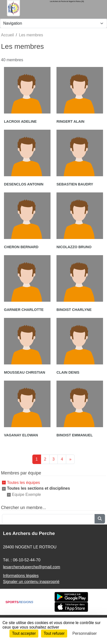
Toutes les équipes (23, 482)
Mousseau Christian (24, 372)
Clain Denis (67, 372)
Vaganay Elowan (21, 435)
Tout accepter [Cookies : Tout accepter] (24, 633)
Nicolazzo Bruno (74, 247)
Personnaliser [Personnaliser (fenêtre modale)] (84, 633)
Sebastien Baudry (74, 184)
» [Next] (70, 459)
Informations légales (21, 576)
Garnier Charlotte (24, 310)
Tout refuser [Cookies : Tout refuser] (54, 633)
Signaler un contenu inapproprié (31, 582)
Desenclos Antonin (23, 184)
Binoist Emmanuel (74, 435)
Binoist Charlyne (74, 310)
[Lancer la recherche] (100, 519)
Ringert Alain (70, 121)
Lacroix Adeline (20, 121)
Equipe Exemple (26, 494)
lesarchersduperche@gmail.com (31, 567)
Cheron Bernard (21, 247)
